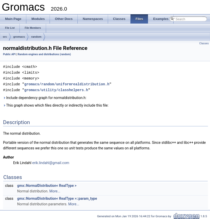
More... (54, 190)
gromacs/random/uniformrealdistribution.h (66, 83)
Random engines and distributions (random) (44, 54)
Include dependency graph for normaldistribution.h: (44, 96)
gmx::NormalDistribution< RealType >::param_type (57, 197)
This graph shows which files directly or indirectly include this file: (56, 104)
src (5, 36)
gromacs (19, 36)
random (36, 36)
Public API (9, 54)
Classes (204, 43)
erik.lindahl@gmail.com (50, 162)
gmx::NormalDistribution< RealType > (47, 184)
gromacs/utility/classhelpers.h (56, 88)
